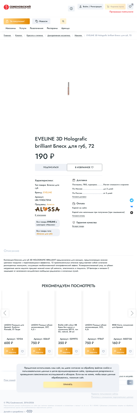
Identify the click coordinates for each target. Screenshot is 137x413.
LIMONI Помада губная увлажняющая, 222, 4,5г (95, 327)
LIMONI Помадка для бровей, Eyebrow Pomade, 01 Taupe (14, 327)
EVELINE (47, 192)
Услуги (22, 28)
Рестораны (52, 28)
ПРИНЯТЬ (67, 384)
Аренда (65, 28)
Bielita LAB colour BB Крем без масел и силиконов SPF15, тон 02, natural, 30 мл (68, 328)
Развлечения (36, 28)
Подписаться (51, 167)
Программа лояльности (121, 11)
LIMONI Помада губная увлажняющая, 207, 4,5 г (41, 327)
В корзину (11, 351)
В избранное (87, 167)
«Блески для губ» (44, 233)
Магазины (11, 28)
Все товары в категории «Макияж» (46, 223)
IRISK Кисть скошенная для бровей (122, 326)
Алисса (50, 204)
